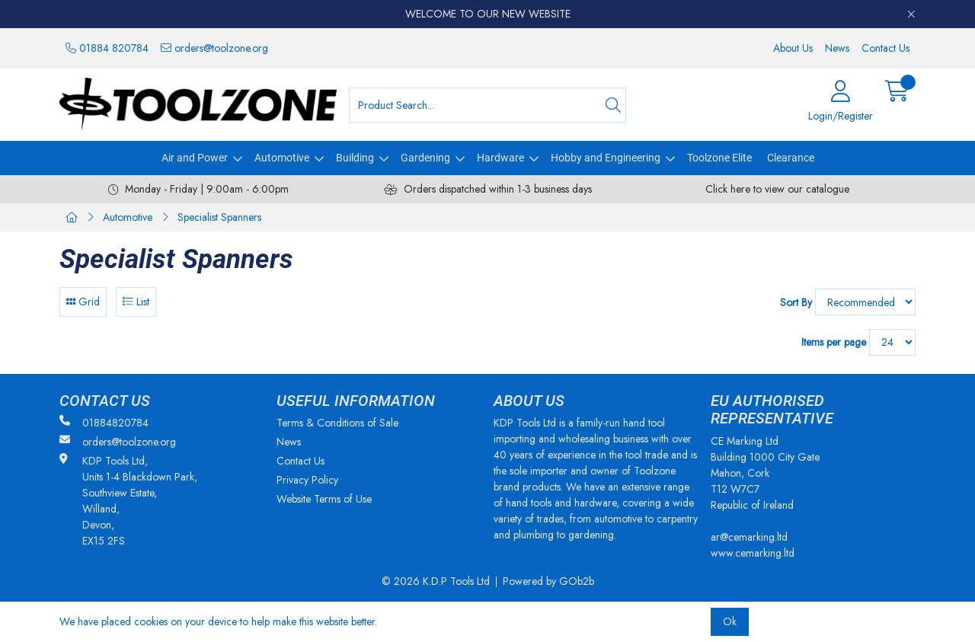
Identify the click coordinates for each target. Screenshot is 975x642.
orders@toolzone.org (214, 48)
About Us (793, 48)
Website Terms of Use (324, 498)
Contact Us (885, 48)
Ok (730, 621)
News (837, 48)
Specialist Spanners (219, 217)
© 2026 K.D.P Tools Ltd (436, 581)
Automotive (281, 158)
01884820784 (104, 422)
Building (355, 158)
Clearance (790, 158)
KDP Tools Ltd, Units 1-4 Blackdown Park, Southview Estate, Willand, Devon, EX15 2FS (128, 500)
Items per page (833, 342)
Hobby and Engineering (605, 158)
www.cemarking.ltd (752, 553)
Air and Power (194, 158)
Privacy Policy (307, 479)
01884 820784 (107, 48)
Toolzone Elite (719, 158)
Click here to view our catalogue (777, 188)
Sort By (796, 302)
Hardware (500, 158)
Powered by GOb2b (548, 581)
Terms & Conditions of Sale (337, 422)
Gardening (425, 158)
